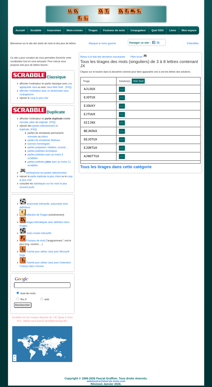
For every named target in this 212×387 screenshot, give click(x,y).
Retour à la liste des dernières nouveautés (102, 56)
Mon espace (189, 30)
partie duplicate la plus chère (45, 176)
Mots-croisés (75, 30)
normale (24, 122)
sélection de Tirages (34, 214)
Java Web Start (55, 87)
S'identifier (193, 43)
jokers (44, 136)
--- (122, 89)
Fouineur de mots (114, 30)
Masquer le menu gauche (102, 43)
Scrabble (35, 30)
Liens (172, 30)
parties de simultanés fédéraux (44, 140)
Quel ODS (158, 30)
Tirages (92, 30)
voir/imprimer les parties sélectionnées (43, 172)
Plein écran (139, 56)
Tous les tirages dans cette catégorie (116, 167)
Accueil (20, 30)
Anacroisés (54, 30)
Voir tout (138, 81)
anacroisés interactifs (34, 203)
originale (43, 122)
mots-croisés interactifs (35, 233)
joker (32, 122)
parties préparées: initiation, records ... (48, 147)
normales (32, 136)
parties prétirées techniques (42, 151)
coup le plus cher (39, 98)
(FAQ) (68, 87)
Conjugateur (138, 30)
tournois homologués (39, 143)
